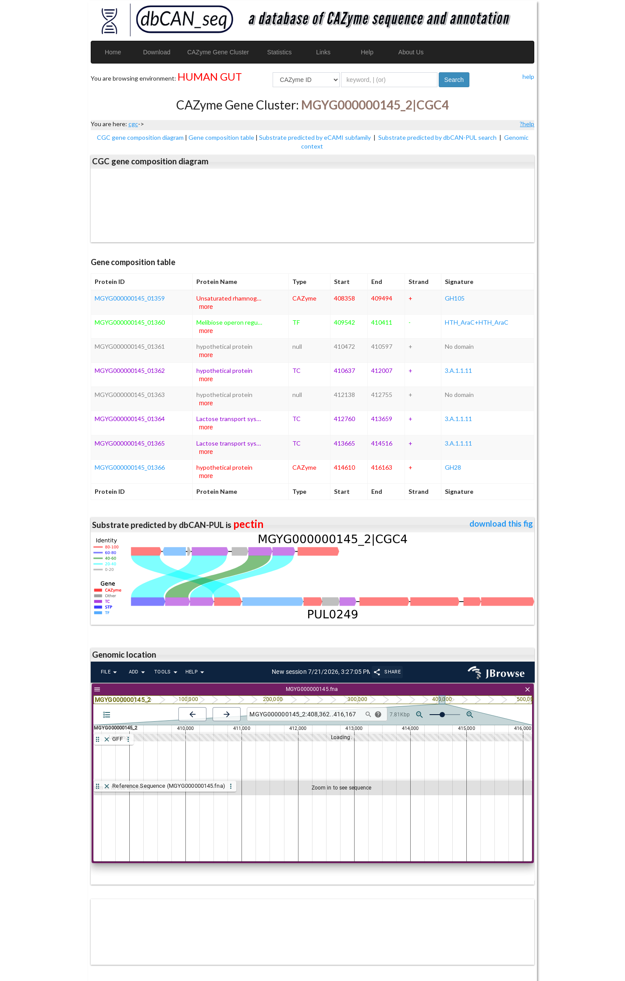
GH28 (453, 467)
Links (323, 52)
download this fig (501, 523)
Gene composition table (221, 137)
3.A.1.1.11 (458, 370)
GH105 (455, 298)
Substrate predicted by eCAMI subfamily (315, 137)
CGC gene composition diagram (140, 137)
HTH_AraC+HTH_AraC (476, 322)
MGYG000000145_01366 (130, 467)
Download (156, 52)
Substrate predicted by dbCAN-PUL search (438, 137)
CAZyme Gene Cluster (218, 52)
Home (113, 52)
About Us (411, 52)
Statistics (279, 52)
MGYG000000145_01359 (130, 298)
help (528, 76)
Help (367, 52)
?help (527, 123)
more (206, 306)
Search (454, 79)
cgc (133, 123)
